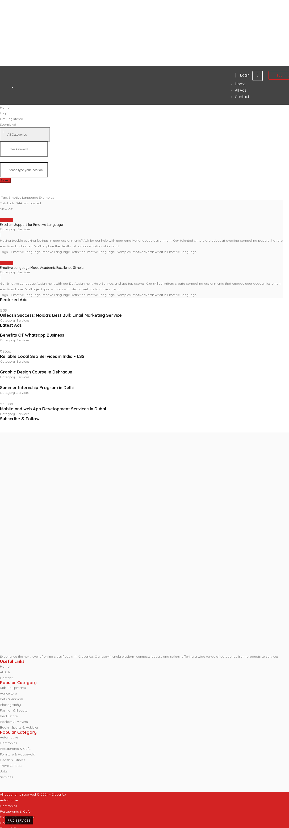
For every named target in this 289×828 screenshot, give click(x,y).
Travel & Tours (11, 766)
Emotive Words (143, 252)
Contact (6, 678)
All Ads (5, 672)
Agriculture (8, 693)
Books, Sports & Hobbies (19, 727)
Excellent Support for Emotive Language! (31, 225)
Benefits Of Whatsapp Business (32, 335)
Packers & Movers (14, 722)
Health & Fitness (12, 760)
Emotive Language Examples (108, 252)
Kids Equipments (13, 688)
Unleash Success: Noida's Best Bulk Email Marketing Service (61, 315)
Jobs (4, 771)
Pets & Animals (11, 699)
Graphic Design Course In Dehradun (36, 372)
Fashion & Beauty (14, 710)
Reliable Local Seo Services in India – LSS (42, 356)
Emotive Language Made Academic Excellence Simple (42, 268)
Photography (10, 705)
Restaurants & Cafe (15, 748)
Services (23, 229)
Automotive (9, 737)
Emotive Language (26, 252)
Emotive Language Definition (63, 252)
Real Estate (9, 716)
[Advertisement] (132, 33)
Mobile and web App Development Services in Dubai (53, 409)
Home (4, 666)
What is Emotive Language (176, 252)
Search (5, 180)
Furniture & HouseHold (17, 754)
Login (251, 75)
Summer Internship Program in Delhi (37, 387)
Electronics (8, 743)
